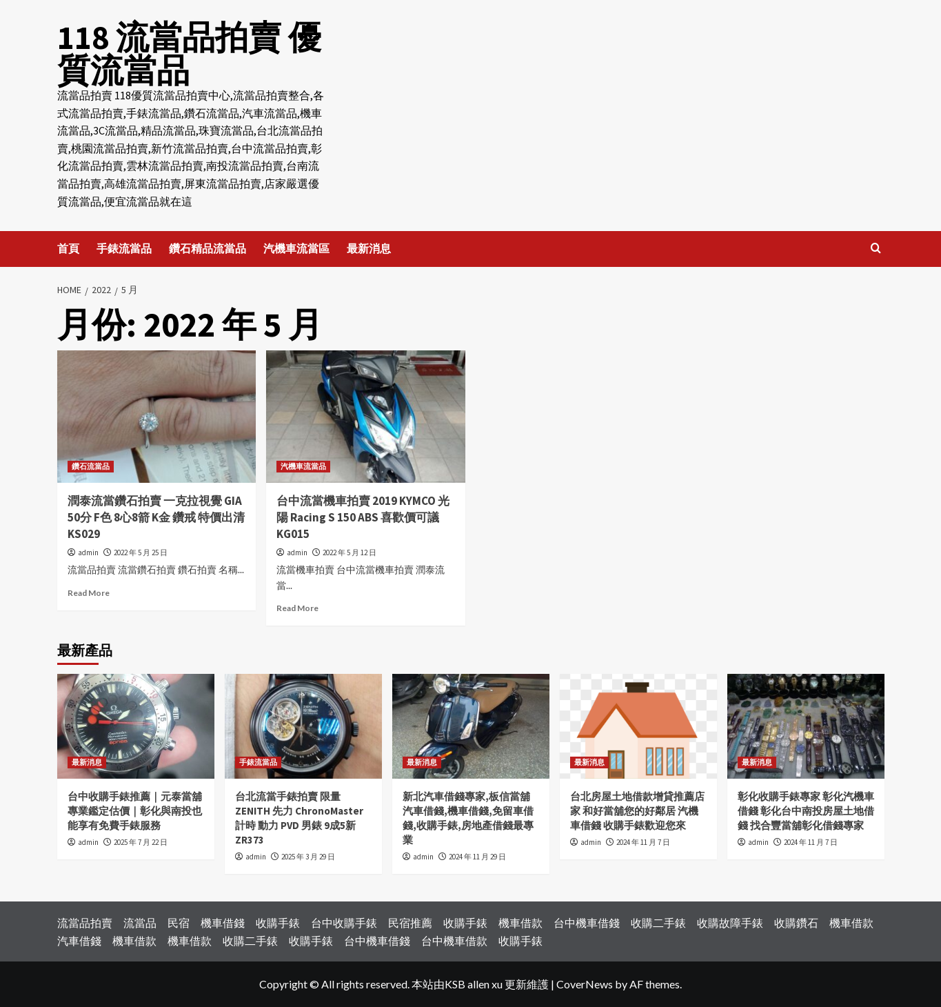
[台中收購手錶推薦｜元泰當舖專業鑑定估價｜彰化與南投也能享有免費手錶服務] (135, 726)
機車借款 (520, 922)
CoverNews (584, 983)
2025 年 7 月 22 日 (141, 842)
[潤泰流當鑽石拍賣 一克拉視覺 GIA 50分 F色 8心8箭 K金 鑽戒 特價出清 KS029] (156, 416)
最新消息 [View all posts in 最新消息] (87, 762)
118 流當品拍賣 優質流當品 (189, 54)
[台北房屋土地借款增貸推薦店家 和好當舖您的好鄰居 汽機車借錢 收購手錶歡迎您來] (638, 726)
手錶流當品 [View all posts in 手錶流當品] (258, 762)
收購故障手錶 (730, 922)
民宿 (179, 922)
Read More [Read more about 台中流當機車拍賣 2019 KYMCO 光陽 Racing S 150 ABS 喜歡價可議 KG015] (297, 608)
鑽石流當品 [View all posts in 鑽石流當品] (91, 466)
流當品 (139, 922)
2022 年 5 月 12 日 (349, 552)
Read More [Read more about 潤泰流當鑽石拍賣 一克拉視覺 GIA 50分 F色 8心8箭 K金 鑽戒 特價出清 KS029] (89, 593)
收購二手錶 (658, 922)
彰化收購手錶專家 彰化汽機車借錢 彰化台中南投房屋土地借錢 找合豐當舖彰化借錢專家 (806, 811)
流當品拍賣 (84, 922)
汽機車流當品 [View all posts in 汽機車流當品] (303, 466)
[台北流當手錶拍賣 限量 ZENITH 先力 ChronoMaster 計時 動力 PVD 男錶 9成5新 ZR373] (303, 726)
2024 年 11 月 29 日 (477, 856)
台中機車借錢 (587, 922)
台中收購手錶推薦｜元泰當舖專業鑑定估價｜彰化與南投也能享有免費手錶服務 (135, 811)
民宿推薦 (410, 922)
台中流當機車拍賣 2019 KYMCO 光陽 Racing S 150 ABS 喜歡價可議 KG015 (362, 517)
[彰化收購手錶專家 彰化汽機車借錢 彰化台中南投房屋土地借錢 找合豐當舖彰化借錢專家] (805, 726)
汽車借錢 (79, 940)
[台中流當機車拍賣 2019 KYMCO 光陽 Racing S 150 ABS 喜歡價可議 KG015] (365, 416)
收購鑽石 (796, 922)
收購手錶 (278, 922)
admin (88, 552)
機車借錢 (223, 922)
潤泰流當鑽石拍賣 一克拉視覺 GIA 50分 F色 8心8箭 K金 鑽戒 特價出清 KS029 (156, 517)
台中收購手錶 (344, 922)
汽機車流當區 (296, 248)
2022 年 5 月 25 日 (141, 552)
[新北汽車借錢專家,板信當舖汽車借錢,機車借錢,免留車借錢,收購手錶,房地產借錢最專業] (470, 726)
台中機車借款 (454, 940)
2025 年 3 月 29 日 (308, 856)
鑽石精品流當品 (207, 248)
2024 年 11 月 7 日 (643, 842)
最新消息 (369, 248)
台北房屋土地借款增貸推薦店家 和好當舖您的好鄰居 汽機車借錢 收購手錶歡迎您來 (637, 811)
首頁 (68, 248)
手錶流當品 (124, 248)
